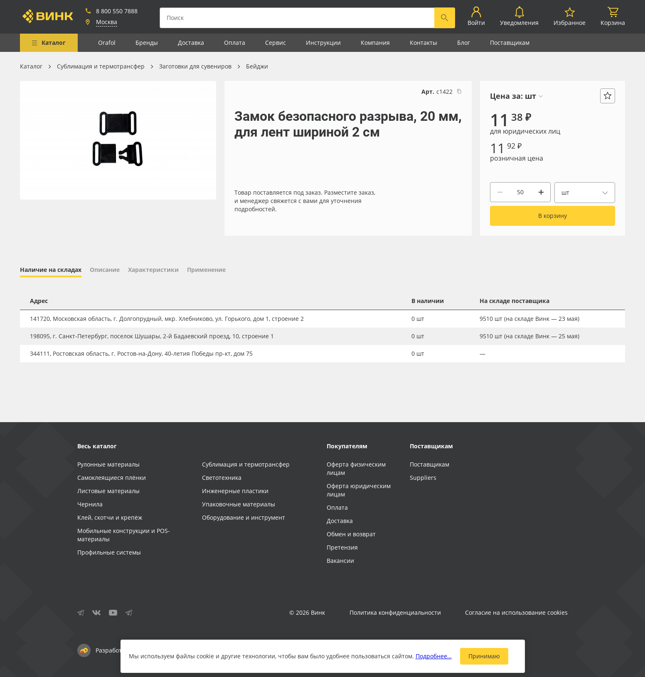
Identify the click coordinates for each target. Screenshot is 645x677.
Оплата (234, 42)
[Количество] (520, 192)
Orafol (107, 42)
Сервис (275, 42)
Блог (463, 42)
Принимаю (484, 656)
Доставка (191, 42)
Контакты (423, 42)
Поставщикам (509, 42)
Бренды (146, 42)
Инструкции (323, 42)
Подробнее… (434, 656)
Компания (375, 42)
